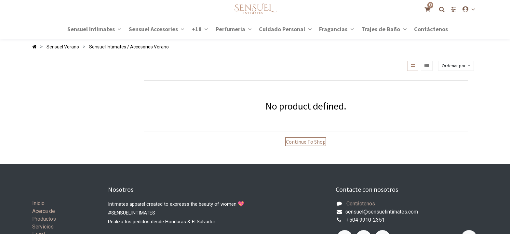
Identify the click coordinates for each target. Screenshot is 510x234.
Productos (44, 219)
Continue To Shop (306, 141)
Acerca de (43, 211)
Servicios (43, 227)
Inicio (38, 203)
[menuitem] (430, 29)
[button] (456, 66)
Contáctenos (360, 204)
